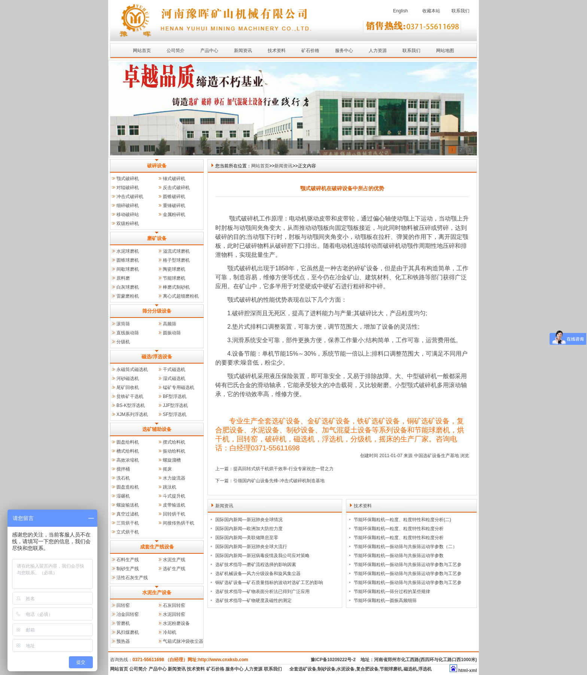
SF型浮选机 (174, 414)
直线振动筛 (127, 332)
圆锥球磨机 (127, 260)
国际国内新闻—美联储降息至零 (246, 537)
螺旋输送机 (127, 505)
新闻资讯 (243, 50)
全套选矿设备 (302, 669)
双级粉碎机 (127, 223)
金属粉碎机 (174, 214)
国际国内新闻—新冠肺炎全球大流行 (251, 546)
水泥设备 (346, 669)
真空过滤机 (127, 514)
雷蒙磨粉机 (127, 296)
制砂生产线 (127, 568)
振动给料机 (174, 451)
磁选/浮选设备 (157, 356)
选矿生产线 (174, 568)
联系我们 (460, 10)
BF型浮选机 (174, 396)
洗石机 (123, 478)
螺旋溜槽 (172, 460)
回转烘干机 (174, 514)
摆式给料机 (174, 442)
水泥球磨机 (127, 251)
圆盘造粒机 (127, 487)
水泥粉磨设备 (176, 623)
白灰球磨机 (127, 287)
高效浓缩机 (127, 460)
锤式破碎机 (174, 178)
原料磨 (123, 278)
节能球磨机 (174, 278)
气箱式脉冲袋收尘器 (183, 641)
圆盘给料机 (127, 442)
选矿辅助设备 (156, 429)
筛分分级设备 (156, 311)
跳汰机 (169, 487)
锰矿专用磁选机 (178, 387)
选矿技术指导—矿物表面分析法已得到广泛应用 (262, 591)
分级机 (123, 341)
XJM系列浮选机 (132, 414)
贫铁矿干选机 (129, 396)
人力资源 (378, 50)
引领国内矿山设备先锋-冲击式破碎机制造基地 (279, 480)
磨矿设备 (157, 238)
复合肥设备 (367, 669)
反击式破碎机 (176, 187)
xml (473, 670)
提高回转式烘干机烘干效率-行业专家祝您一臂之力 (283, 468)
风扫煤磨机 (127, 632)
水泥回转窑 (174, 614)
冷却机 (169, 632)
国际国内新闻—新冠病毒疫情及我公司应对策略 (262, 555)
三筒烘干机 (127, 523)
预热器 (123, 641)
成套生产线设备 (157, 547)
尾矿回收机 (127, 387)
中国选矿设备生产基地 (436, 455)
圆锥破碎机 (174, 196)
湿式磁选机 (174, 378)
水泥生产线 (174, 559)
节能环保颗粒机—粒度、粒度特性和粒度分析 (399, 528)
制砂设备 (326, 669)
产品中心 (209, 50)
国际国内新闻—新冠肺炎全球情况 (249, 519)
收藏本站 (431, 10)
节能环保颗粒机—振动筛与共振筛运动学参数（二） (405, 546)
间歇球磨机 (127, 269)
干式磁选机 (174, 369)
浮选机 (425, 669)
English (400, 10)
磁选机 (410, 669)
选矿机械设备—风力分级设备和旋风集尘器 (258, 573)
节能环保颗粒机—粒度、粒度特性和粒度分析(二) (402, 519)
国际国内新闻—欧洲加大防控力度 (249, 528)
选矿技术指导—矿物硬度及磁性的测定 (253, 600)
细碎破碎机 (127, 205)
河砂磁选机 (127, 378)
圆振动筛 (172, 332)
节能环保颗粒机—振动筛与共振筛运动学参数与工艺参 (408, 564)
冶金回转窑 (127, 614)
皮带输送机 (174, 505)
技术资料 (277, 50)
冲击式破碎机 (129, 196)
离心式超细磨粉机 (181, 296)
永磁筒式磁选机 (132, 369)
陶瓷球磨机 (174, 269)
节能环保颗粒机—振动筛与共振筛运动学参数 (399, 555)
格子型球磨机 (176, 260)
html (463, 670)
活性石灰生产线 (132, 577)
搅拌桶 (123, 469)
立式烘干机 (127, 532)
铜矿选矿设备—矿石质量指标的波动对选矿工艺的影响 (269, 582)
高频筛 (169, 323)
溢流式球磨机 (176, 251)
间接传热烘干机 (178, 523)
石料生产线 (127, 559)
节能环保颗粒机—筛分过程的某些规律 (392, 591)
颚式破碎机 (127, 178)
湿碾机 (123, 496)
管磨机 (123, 623)
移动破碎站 (127, 214)
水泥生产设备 (156, 592)
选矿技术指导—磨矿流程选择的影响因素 (255, 564)
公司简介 (176, 50)
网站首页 (142, 50)
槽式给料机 (127, 451)
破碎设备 (157, 165)
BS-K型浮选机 (130, 405)
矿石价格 (310, 50)
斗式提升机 (174, 496)
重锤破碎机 (174, 205)
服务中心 (344, 50)
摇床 (167, 469)
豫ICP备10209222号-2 (333, 659)
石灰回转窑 (174, 605)
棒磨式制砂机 (176, 287)
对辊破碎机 (127, 187)
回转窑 (123, 605)
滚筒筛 (123, 323)
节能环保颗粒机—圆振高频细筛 (385, 600)
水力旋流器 (174, 478)
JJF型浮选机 (175, 405)
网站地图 (445, 50)
